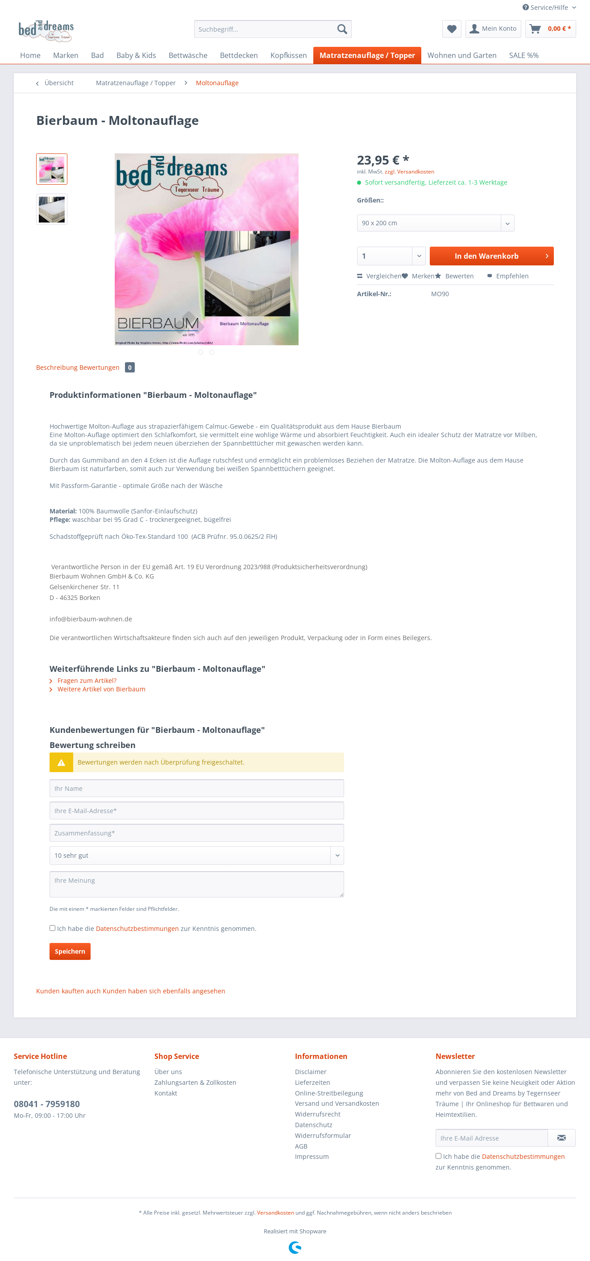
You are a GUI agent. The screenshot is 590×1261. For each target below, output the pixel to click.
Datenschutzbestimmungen (137, 928)
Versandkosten (275, 1212)
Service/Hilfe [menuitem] (546, 7)
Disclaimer (311, 1071)
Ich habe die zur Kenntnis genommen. (157, 928)
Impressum (312, 1156)
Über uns (168, 1071)
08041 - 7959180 (47, 1104)
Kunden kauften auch (68, 991)
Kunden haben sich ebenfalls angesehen (164, 991)
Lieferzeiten (312, 1082)
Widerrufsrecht (318, 1114)
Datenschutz (313, 1124)
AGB (301, 1146)
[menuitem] (273, 33)
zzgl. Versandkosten (409, 171)
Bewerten (455, 276)
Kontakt (165, 1093)
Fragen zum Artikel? (83, 680)
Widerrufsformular (323, 1135)
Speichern (70, 951)
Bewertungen (107, 367)
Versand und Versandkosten (337, 1103)
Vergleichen (379, 276)
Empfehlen (508, 276)
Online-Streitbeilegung (329, 1093)
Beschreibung (57, 367)
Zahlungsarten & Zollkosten (195, 1082)
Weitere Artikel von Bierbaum (97, 689)
